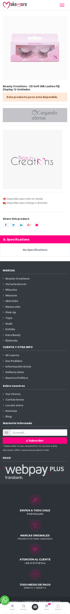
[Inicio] (12, 606)
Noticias (11, 410)
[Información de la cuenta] (57, 606)
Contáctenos (14, 399)
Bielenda (11, 340)
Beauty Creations (17, 278)
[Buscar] (23, 606)
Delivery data (14, 372)
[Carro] (46, 606)
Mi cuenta (12, 355)
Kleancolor (13, 306)
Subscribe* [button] (35, 440)
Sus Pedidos (13, 360)
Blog (8, 416)
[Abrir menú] (35, 607)
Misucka (11, 289)
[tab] (35, 239)
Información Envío (18, 366)
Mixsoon (11, 295)
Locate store (14, 405)
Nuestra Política (16, 377)
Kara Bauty (13, 335)
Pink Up (10, 312)
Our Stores (13, 394)
